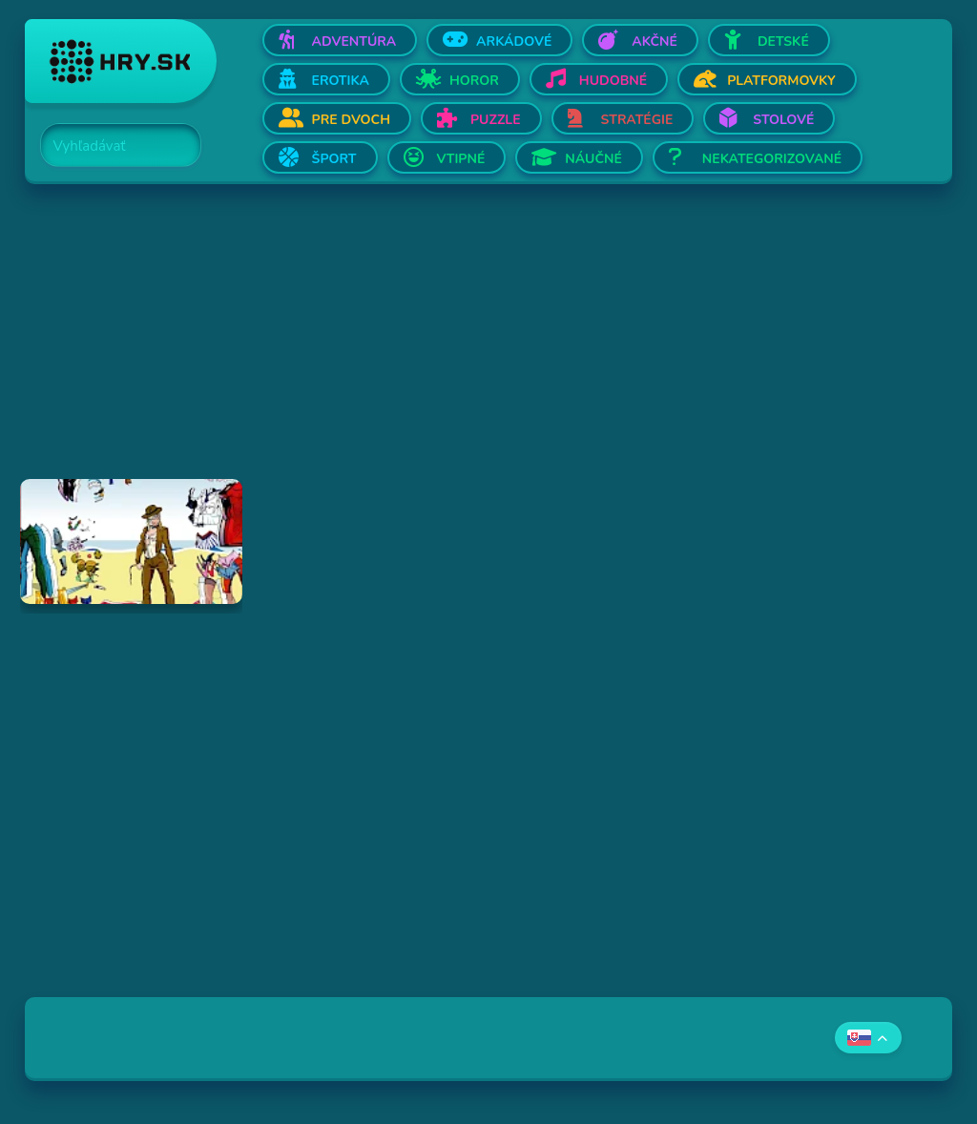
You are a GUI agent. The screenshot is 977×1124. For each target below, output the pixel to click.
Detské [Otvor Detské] (783, 41)
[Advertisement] (489, 345)
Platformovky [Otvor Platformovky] (781, 81)
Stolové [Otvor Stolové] (783, 120)
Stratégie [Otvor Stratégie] (637, 120)
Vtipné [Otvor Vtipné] (461, 159)
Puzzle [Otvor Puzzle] (495, 120)
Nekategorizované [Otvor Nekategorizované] (772, 159)
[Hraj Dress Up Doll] (131, 541)
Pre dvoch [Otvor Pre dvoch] (351, 120)
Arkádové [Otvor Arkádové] (513, 41)
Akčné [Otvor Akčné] (654, 41)
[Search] (109, 146)
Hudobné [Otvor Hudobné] (613, 81)
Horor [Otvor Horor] (474, 81)
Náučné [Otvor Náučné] (593, 159)
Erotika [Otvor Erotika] (340, 81)
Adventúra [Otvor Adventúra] (354, 41)
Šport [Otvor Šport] (334, 159)
